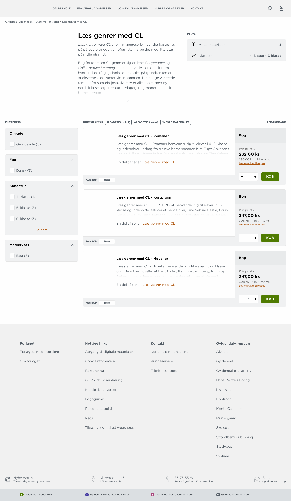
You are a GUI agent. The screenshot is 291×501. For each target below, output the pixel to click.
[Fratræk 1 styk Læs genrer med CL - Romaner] (241, 177)
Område (16, 133)
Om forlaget (30, 361)
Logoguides (95, 399)
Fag (13, 160)
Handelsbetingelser (100, 390)
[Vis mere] (127, 101)
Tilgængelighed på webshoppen (111, 428)
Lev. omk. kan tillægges (252, 163)
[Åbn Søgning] (270, 8)
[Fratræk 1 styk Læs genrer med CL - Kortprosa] (241, 238)
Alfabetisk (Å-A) (146, 122)
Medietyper (19, 245)
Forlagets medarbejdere (39, 352)
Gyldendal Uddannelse (19, 21)
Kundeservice (162, 361)
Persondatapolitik (99, 409)
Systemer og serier (47, 21)
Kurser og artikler (169, 8)
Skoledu (222, 428)
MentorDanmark (229, 409)
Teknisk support (164, 371)
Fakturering (94, 371)
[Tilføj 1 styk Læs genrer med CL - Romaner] (255, 177)
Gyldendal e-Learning (234, 371)
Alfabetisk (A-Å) (118, 122)
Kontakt (197, 8)
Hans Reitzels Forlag (233, 380)
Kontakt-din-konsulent (169, 352)
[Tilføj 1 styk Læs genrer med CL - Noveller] (255, 299)
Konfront (223, 399)
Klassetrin (18, 186)
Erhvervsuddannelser (94, 8)
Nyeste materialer (176, 122)
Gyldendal (224, 361)
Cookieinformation (100, 361)
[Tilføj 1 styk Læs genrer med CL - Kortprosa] (255, 238)
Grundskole (62, 8)
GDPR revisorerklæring (104, 380)
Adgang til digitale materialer (109, 352)
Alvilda (222, 352)
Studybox (224, 447)
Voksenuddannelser (133, 8)
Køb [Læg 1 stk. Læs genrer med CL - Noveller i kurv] (270, 299)
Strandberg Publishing (234, 437)
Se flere (42, 230)
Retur (89, 418)
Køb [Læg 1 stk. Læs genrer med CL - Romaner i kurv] (270, 177)
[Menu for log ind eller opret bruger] (281, 8)
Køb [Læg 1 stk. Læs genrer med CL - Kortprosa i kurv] (270, 238)
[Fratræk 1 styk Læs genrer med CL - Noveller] (241, 299)
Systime (222, 456)
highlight (223, 390)
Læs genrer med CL (159, 162)
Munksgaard (226, 418)
